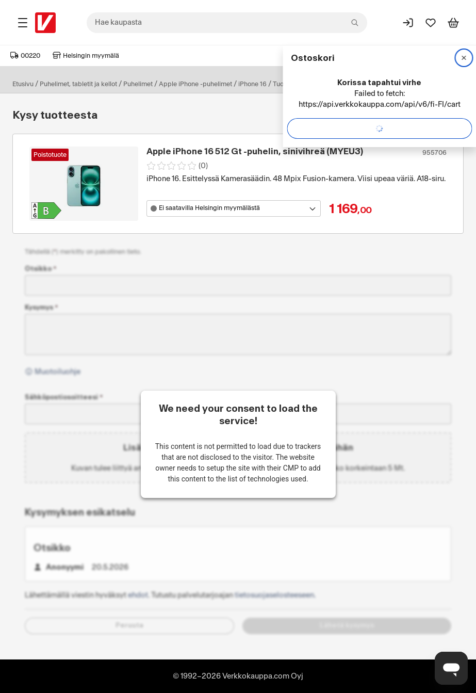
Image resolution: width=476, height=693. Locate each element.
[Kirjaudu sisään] (408, 22)
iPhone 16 (252, 84)
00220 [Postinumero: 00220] (25, 56)
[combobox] (227, 22)
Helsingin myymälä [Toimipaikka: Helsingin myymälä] (86, 56)
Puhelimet (138, 84)
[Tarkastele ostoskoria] (453, 22)
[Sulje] (463, 58)
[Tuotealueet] (22, 22)
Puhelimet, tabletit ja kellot (78, 84)
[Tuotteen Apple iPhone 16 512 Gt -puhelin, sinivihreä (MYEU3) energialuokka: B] (46, 210)
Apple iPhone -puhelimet (195, 84)
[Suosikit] (430, 22)
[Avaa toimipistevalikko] (233, 208)
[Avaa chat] (451, 668)
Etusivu (23, 84)
